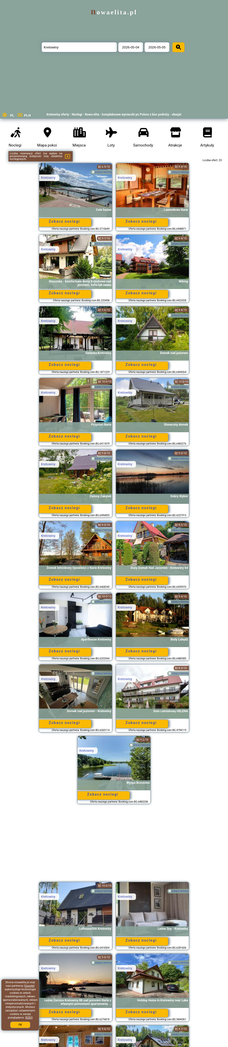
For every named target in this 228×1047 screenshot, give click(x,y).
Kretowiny (48, 178)
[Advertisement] (114, 845)
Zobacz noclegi (64, 221)
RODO (29, 1017)
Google (29, 985)
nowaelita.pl (114, 12)
